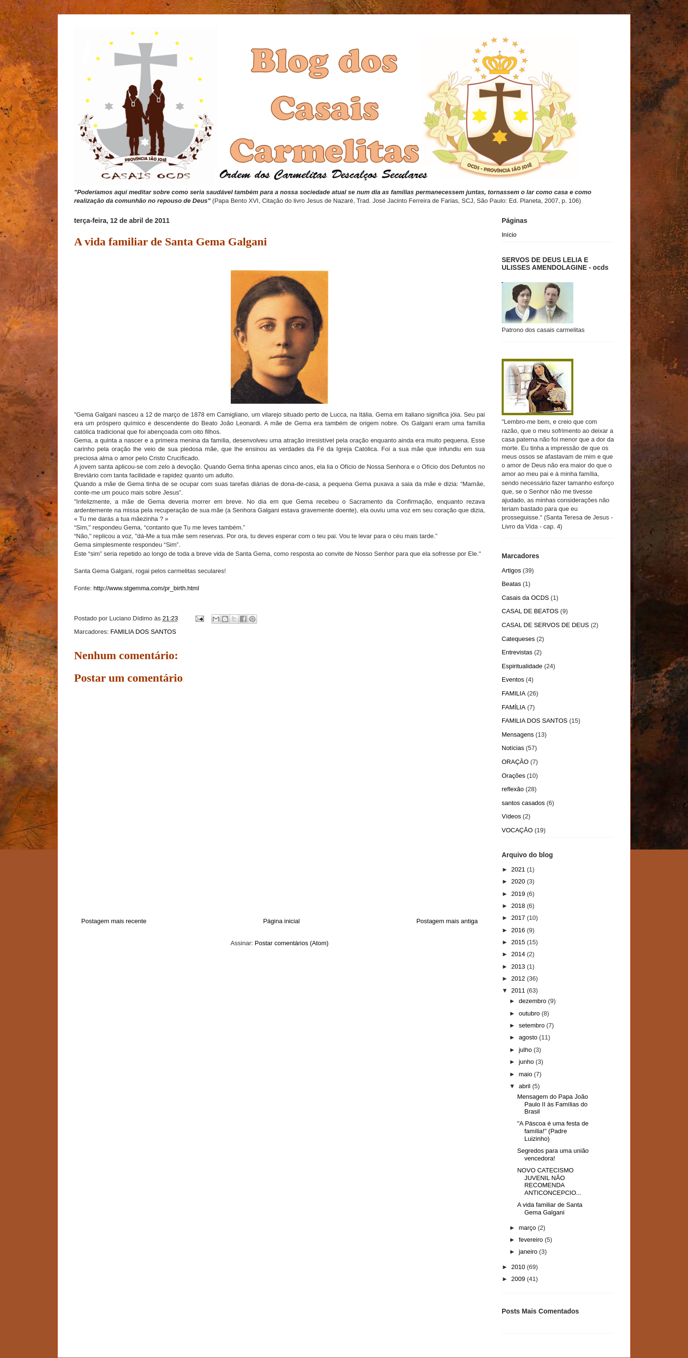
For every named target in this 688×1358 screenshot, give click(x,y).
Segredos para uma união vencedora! (553, 1154)
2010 (519, 1266)
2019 (519, 893)
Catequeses (518, 638)
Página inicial (281, 921)
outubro (530, 1013)
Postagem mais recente (114, 921)
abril (525, 1086)
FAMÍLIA (514, 707)
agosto (529, 1037)
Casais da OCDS (525, 597)
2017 (519, 917)
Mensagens (518, 734)
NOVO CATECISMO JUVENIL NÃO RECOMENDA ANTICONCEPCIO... (549, 1181)
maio (526, 1074)
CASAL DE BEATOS (530, 611)
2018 (519, 905)
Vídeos (511, 816)
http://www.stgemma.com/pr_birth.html (146, 588)
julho (526, 1049)
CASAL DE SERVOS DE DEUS (545, 625)
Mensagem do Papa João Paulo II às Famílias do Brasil (552, 1104)
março (528, 1227)
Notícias (513, 747)
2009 (519, 1278)
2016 (519, 930)
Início (509, 234)
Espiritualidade (522, 666)
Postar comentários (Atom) (292, 943)
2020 (519, 881)
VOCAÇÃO (517, 830)
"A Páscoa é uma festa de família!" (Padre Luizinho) (552, 1131)
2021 (519, 869)
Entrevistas (517, 652)
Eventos (513, 679)
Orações (513, 775)
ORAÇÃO (515, 761)
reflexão (513, 789)
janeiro (529, 1251)
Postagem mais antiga (447, 921)
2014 (519, 954)
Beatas (511, 583)
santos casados (523, 802)
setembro (533, 1025)
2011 (519, 990)
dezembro (533, 1001)
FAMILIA (514, 693)
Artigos (511, 570)
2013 (519, 966)
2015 (519, 942)
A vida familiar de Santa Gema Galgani (549, 1208)
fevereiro (532, 1239)
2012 (519, 978)
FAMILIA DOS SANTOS (143, 631)
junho (527, 1061)
